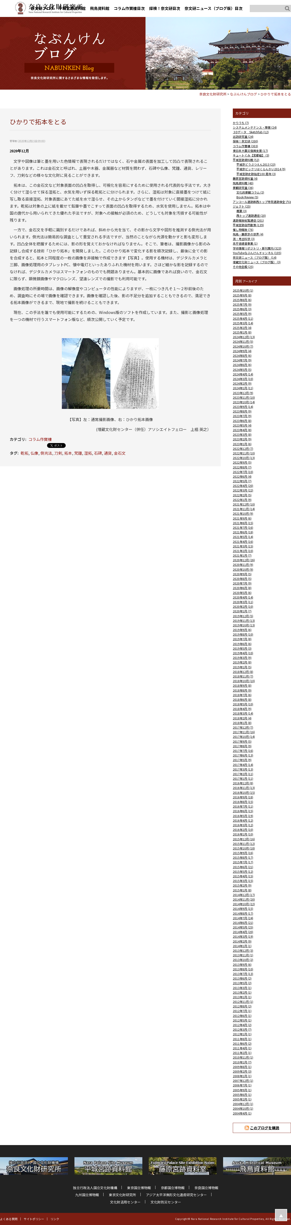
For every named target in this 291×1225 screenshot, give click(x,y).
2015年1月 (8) (242, 890)
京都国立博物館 (173, 1187)
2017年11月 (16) (244, 732)
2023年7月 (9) (242, 416)
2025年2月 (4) (242, 328)
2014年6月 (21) (243, 923)
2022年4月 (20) (243, 486)
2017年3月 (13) (243, 769)
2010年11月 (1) (243, 1057)
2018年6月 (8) (242, 699)
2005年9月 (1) (242, 1090)
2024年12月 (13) (244, 337)
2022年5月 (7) (242, 481)
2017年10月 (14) (244, 736)
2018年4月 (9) (242, 709)
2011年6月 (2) (242, 1043)
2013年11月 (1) (243, 955)
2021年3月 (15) (243, 546)
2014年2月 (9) (242, 941)
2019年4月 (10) (243, 653)
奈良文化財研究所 (212, 94)
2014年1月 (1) (242, 946)
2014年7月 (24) (243, 918)
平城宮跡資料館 (72, 8)
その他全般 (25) (243, 267)
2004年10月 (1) (243, 1108)
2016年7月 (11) (243, 806)
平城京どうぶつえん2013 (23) (255, 164)
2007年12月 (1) (243, 1080)
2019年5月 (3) (242, 648)
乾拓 (24, 453)
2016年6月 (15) (243, 811)
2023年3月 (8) (242, 434)
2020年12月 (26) (244, 560)
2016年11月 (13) (244, 788)
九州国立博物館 (87, 1194)
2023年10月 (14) (244, 402)
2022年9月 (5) (242, 462)
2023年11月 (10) (244, 397)
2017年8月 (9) (242, 746)
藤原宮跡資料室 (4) (245, 178)
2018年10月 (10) (244, 681)
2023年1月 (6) (242, 444)
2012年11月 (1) (243, 1001)
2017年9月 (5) (242, 741)
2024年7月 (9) (242, 360)
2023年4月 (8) (242, 430)
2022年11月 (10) (244, 453)
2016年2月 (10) (243, 829)
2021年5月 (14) (243, 537)
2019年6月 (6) (242, 644)
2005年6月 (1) (242, 1094)
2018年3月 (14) (243, 713)
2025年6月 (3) (242, 309)
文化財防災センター (166, 1202)
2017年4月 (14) (243, 765)
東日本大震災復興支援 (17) (250, 150)
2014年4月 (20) (243, 932)
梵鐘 (78, 453)
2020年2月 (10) (243, 606)
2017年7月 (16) (243, 751)
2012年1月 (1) (242, 1034)
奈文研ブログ (42, 8)
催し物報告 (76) (243, 229)
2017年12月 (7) (243, 727)
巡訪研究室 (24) (243, 136)
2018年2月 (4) (242, 718)
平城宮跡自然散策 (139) (248, 225)
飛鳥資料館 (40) (243, 183)
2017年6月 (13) (243, 755)
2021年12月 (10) (244, 504)
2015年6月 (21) (243, 867)
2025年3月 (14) (243, 323)
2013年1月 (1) (242, 997)
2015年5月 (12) (243, 871)
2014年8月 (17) (243, 913)
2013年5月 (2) (242, 983)
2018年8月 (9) (242, 690)
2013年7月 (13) (243, 974)
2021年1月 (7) (242, 555)
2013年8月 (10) (243, 969)
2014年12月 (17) (244, 895)
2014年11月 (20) (244, 899)
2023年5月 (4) (242, 425)
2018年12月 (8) (243, 672)
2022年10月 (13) (244, 458)
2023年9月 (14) (243, 407)
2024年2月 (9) (242, 383)
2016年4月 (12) (243, 820)
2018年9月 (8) (242, 685)
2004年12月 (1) (243, 1104)
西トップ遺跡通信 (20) (251, 215)
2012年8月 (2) (242, 1006)
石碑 (98, 453)
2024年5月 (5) (242, 369)
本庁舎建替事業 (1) (245, 243)
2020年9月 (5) (242, 574)
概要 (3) (241, 211)
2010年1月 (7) (242, 1062)
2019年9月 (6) (242, 630)
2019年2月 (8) (242, 662)
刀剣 (58, 453)
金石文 (120, 453)
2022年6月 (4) (242, 476)
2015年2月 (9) (242, 885)
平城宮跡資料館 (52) (246, 160)
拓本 (68, 453)
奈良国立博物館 (206, 1187)
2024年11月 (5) (243, 341)
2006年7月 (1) (242, 1085)
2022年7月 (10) (243, 472)
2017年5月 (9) (242, 760)
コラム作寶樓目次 (129, 8)
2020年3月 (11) (243, 602)
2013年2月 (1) (242, 992)
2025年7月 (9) (242, 304)
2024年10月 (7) (243, 346)
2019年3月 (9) (242, 657)
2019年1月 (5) (242, 667)
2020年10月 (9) (243, 569)
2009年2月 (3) (242, 1071)
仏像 (34, 453)
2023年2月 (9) (242, 439)
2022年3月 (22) (243, 490)
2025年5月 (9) (242, 314)
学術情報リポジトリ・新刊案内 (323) (257, 248)
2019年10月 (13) (244, 625)
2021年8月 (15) (243, 523)
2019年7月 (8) (242, 639)
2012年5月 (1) (242, 1020)
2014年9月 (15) (243, 908)
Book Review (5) (247, 197)
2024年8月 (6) (242, 355)
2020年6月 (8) (242, 588)
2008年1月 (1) (242, 1076)
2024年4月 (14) (243, 374)
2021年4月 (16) (243, 541)
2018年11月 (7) (243, 676)
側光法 (46, 453)
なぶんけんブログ (243, 94)
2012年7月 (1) (242, 1011)
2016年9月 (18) (243, 797)
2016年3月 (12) (243, 825)
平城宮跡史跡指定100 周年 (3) (256, 174)
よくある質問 (8, 1218)
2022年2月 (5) (242, 495)
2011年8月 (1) (242, 1039)
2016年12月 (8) (243, 783)
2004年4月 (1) (242, 1113)
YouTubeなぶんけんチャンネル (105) (257, 253)
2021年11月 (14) (244, 509)
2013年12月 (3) (243, 950)
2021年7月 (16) (243, 527)
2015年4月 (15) (243, 876)
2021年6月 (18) (243, 532)
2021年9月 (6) (242, 518)
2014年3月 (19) (243, 936)
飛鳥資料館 (99, 8)
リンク (54, 1218)
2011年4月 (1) (242, 1048)
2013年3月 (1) (242, 988)
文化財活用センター (125, 1202)
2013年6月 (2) (242, 978)
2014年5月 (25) (243, 927)
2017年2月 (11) (243, 774)
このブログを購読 (264, 1127)
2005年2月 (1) (242, 1099)
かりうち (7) (241, 123)
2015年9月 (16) (243, 853)
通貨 (108, 453)
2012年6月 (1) (242, 1016)
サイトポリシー (34, 1218)
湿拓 (88, 453)
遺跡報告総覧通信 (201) (248, 220)
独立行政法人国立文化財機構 (95, 1187)
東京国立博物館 (139, 1187)
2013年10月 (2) (243, 960)
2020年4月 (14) (243, 597)
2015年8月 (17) (243, 857)
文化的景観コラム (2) (250, 192)
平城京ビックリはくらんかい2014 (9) (260, 169)
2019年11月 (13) (244, 620)
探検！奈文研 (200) (245, 141)
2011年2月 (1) (242, 1053)
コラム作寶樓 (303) (245, 146)
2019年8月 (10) (243, 634)
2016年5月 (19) (243, 816)
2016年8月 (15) (243, 802)
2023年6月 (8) (242, 421)
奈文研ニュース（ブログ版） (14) (254, 257)
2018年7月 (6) (242, 695)
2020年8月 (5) (242, 579)
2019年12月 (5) (243, 616)
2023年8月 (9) (242, 411)
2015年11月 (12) (244, 844)
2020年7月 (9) (242, 583)
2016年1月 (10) (243, 834)
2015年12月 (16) (244, 839)
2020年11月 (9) (243, 564)
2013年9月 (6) (242, 964)
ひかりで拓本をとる (275, 94)
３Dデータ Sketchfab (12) (251, 132)
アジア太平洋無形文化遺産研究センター (176, 1194)
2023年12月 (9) (243, 393)
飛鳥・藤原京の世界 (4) (248, 234)
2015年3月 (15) (243, 881)
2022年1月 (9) (242, 500)
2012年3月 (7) (242, 1029)
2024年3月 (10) (243, 379)
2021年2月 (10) (243, 551)
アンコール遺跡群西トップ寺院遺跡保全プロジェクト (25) (262, 204)
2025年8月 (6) (242, 300)
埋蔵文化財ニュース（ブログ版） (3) (257, 262)
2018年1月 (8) (242, 723)
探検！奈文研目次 (164, 8)
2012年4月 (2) (242, 1025)
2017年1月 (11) (243, 778)
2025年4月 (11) (243, 318)
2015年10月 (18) (244, 848)
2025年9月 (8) (242, 295)
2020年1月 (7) (242, 611)
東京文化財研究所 (122, 1194)
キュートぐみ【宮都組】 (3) (251, 155)
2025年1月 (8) (242, 332)
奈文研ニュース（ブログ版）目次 (213, 8)
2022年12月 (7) (243, 448)
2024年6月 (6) (242, 365)
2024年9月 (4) (242, 351)
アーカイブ (250, 281)
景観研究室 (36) (243, 188)
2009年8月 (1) (242, 1067)
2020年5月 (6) (242, 593)
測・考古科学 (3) (244, 239)
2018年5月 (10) (243, 704)
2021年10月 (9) (243, 513)
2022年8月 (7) (242, 467)
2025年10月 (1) (243, 290)
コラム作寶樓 (40, 439)
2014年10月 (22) (244, 904)
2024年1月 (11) (243, 388)
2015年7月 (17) (243, 862)
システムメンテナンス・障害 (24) (255, 127)
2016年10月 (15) (244, 792)
